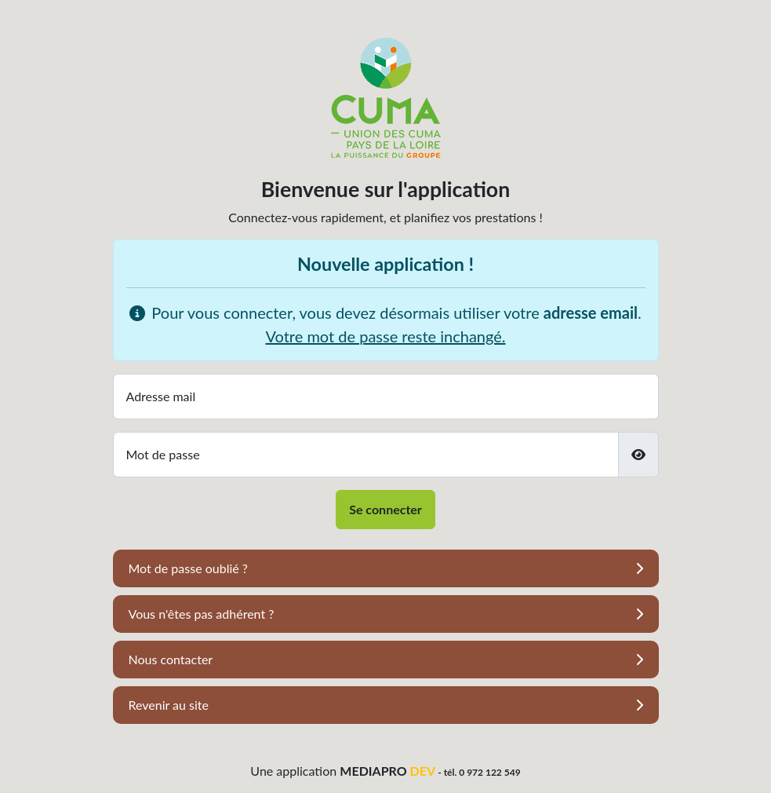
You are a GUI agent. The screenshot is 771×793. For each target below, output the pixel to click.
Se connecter (385, 509)
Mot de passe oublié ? (188, 568)
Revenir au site (169, 704)
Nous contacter (171, 659)
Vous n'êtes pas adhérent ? (202, 613)
